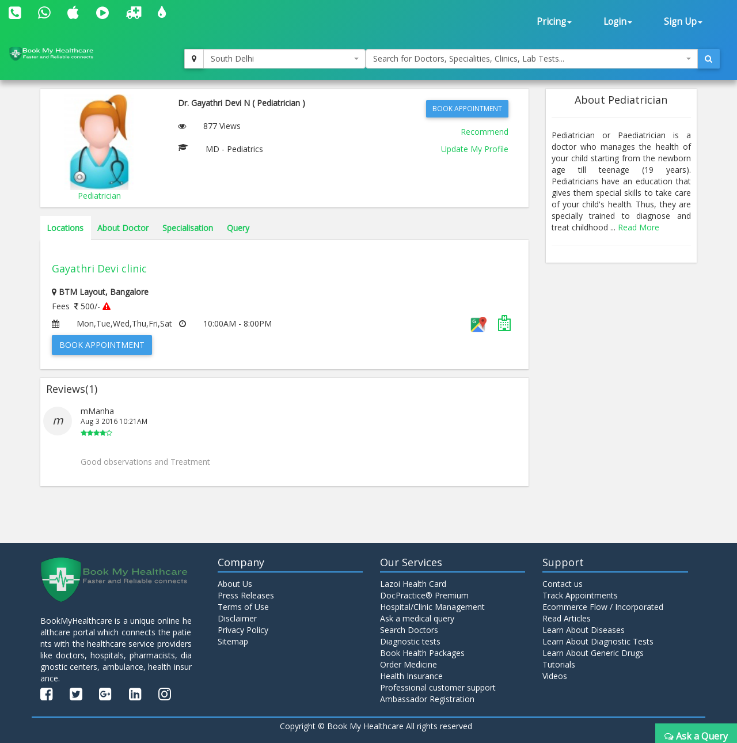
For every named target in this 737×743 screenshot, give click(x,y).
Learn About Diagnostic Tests (598, 641)
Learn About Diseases (583, 629)
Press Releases (246, 595)
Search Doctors (409, 629)
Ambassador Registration (427, 698)
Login (617, 22)
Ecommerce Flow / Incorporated (602, 606)
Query (238, 227)
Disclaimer (237, 618)
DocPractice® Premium (424, 595)
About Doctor (123, 227)
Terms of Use (243, 606)
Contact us (562, 583)
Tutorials (558, 664)
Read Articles (566, 618)
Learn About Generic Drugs (593, 652)
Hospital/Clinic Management (432, 606)
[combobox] (284, 59)
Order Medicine (408, 664)
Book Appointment (467, 108)
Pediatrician (99, 195)
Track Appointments (580, 595)
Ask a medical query (417, 618)
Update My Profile (474, 148)
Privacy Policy (243, 629)
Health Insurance (411, 675)
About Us (235, 583)
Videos (554, 675)
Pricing (554, 22)
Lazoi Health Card (413, 583)
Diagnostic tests (410, 641)
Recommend (484, 131)
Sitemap (233, 641)
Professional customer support (438, 687)
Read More (638, 227)
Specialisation (187, 227)
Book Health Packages (422, 652)
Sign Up (683, 22)
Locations (65, 227)
